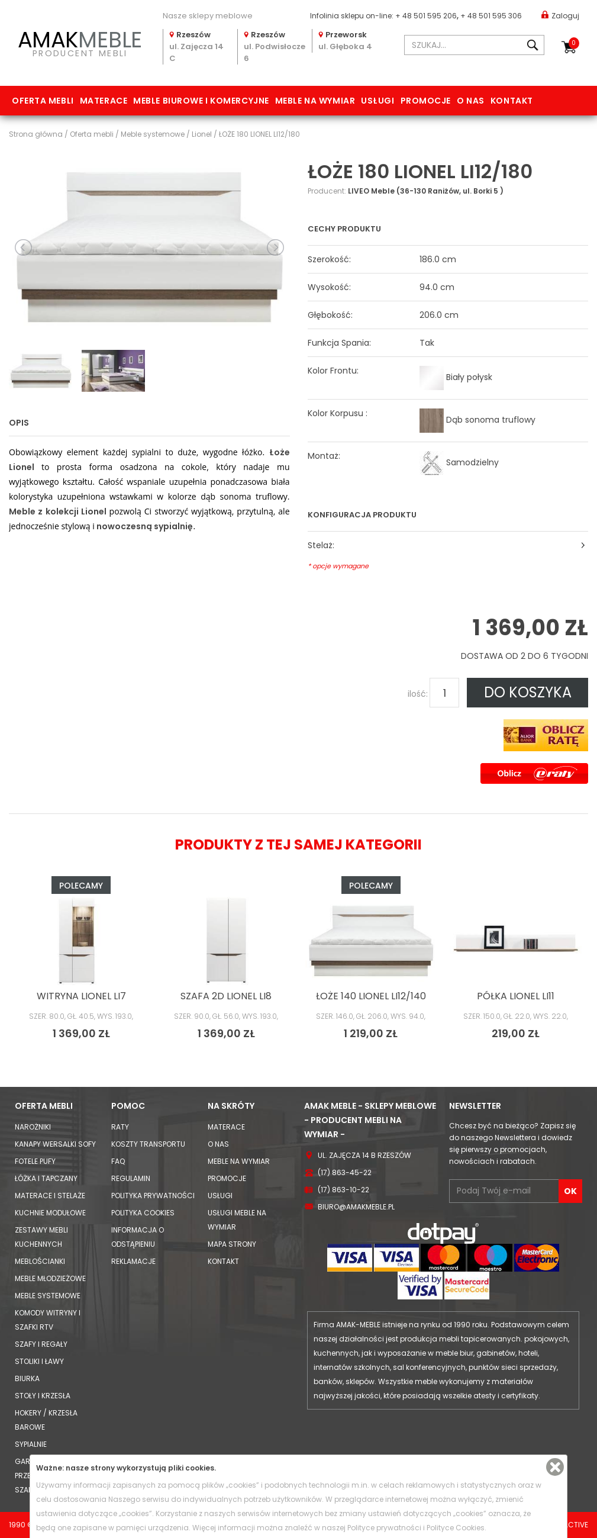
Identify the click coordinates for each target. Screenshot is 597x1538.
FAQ (118, 1161)
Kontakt (511, 101)
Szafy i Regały (41, 1344)
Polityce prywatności (384, 1528)
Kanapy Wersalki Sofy (55, 1144)
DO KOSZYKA (528, 692)
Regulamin (130, 1178)
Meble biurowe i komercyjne (201, 101)
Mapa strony (232, 1244)
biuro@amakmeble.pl (356, 1207)
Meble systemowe (47, 1296)
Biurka (27, 1378)
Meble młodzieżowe (50, 1278)
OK (570, 1191)
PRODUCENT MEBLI (80, 42)
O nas (471, 101)
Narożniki (33, 1127)
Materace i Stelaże (50, 1195)
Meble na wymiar (315, 101)
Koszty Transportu (148, 1144)
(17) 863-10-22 (343, 1190)
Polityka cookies (143, 1213)
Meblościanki (40, 1261)
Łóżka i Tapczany (46, 1178)
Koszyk (574, 43)
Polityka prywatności (153, 1195)
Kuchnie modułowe (50, 1213)
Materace (103, 101)
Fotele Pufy (35, 1161)
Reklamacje (133, 1261)
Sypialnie (31, 1444)
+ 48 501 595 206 (426, 16)
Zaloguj (560, 15)
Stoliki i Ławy (39, 1361)
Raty (120, 1127)
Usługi (377, 101)
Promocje (426, 101)
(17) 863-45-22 (345, 1172)
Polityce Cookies (456, 1528)
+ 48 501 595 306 (491, 16)
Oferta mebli (43, 101)
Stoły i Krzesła (42, 1396)
